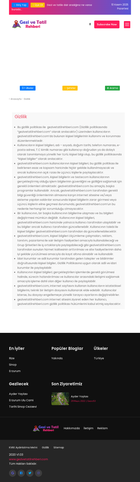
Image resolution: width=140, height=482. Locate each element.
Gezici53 (91, 401)
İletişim (88, 428)
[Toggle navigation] (127, 24)
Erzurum (15, 371)
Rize (11, 358)
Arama (112, 88)
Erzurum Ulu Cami (21, 400)
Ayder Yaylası (18, 394)
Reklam (102, 428)
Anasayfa (16, 98)
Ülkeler (28, 88)
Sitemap (59, 447)
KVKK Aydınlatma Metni (23, 447)
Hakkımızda (72, 428)
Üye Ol (38, 5)
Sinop (13, 365)
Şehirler (70, 88)
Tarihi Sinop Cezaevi (23, 407)
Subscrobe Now (107, 24)
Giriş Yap (20, 5)
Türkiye (99, 358)
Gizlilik (27, 98)
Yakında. (57, 358)
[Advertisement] (70, 56)
